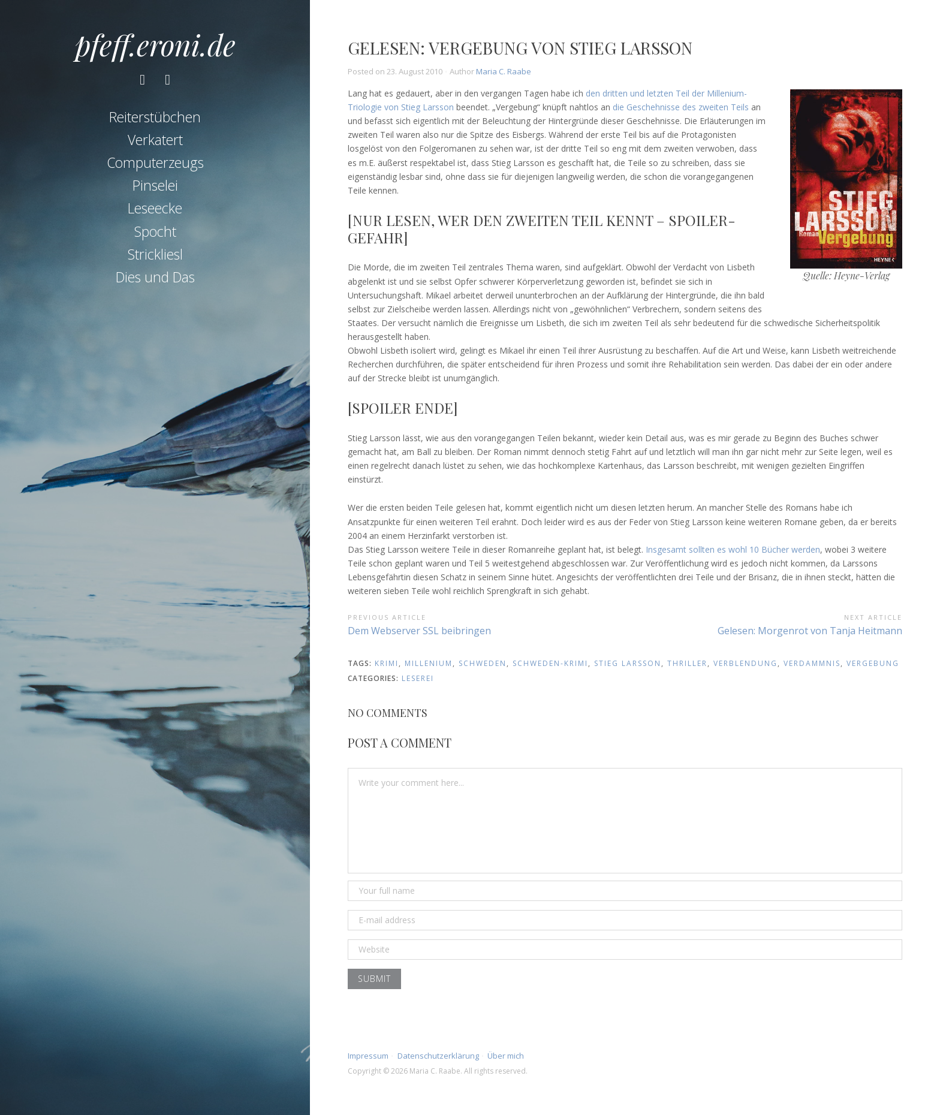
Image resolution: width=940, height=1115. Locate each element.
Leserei (418, 678)
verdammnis (812, 663)
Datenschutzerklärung (438, 1055)
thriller (687, 663)
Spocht (155, 232)
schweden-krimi (550, 663)
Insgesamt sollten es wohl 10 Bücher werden (733, 549)
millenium (429, 663)
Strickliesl (155, 254)
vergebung (872, 663)
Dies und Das (155, 278)
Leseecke (155, 209)
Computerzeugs (155, 163)
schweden (483, 663)
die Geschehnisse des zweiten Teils (681, 107)
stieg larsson (627, 663)
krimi (387, 663)
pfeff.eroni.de (155, 44)
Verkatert (155, 140)
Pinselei (155, 186)
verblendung (745, 663)
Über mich (505, 1055)
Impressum (368, 1055)
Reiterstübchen (155, 117)
